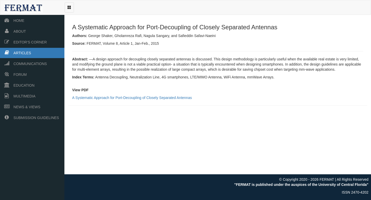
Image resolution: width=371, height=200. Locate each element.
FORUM (13, 74)
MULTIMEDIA (18, 96)
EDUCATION (17, 85)
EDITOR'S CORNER (23, 42)
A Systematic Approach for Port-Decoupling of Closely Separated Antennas (133, 99)
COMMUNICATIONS (23, 63)
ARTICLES (15, 52)
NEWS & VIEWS (20, 106)
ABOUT (13, 31)
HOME (12, 20)
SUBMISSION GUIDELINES (29, 117)
